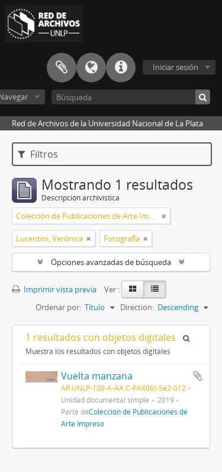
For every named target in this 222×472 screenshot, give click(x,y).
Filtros (38, 154)
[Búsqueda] (131, 97)
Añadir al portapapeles (198, 376)
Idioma (91, 67)
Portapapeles (61, 67)
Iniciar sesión (175, 67)
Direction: (137, 307)
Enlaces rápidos (121, 67)
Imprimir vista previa (54, 289)
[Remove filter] (164, 216)
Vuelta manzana (97, 375)
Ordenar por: (58, 307)
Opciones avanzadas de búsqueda (111, 262)
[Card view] (132, 289)
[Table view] (154, 289)
